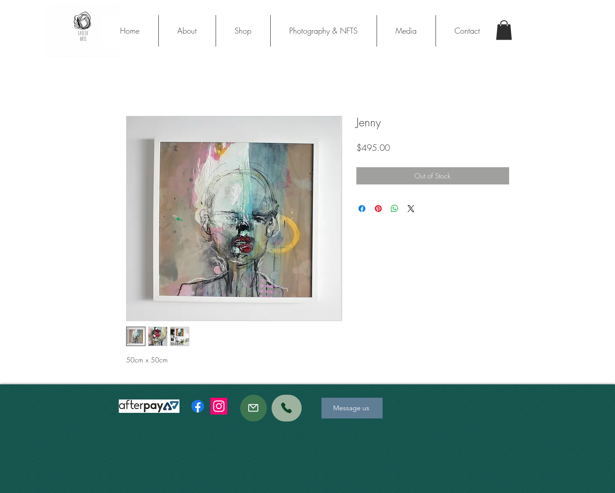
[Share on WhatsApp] (394, 208)
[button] (504, 30)
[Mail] (253, 408)
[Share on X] (411, 208)
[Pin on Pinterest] (378, 208)
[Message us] (352, 408)
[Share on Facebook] (362, 208)
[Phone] (287, 408)
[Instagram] (218, 406)
